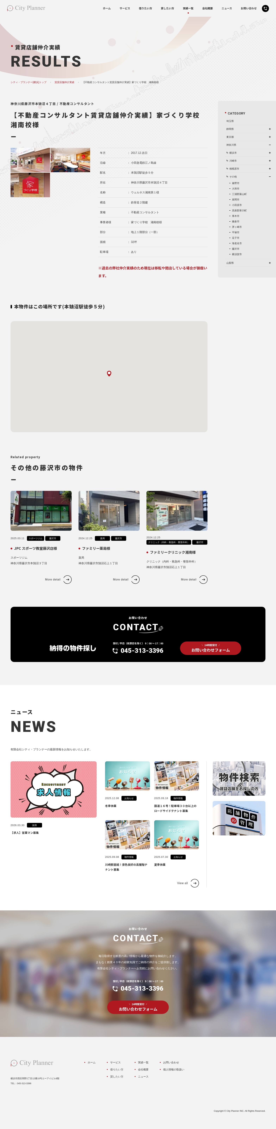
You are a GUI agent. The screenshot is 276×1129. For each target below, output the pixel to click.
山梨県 (230, 262)
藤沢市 (52, 545)
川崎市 (233, 160)
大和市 (235, 188)
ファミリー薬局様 (96, 555)
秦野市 (235, 183)
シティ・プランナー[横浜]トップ (28, 82)
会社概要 (207, 8)
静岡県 (230, 129)
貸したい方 (167, 8)
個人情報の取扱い (173, 1069)
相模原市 (234, 168)
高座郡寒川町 (239, 210)
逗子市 (235, 237)
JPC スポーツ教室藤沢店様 (35, 555)
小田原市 (237, 205)
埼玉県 (230, 121)
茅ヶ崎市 (237, 226)
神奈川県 (231, 144)
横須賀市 (237, 254)
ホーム (107, 8)
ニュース (227, 8)
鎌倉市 (235, 221)
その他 (233, 176)
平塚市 (235, 232)
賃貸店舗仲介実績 (64, 82)
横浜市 (233, 152)
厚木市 (235, 216)
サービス (125, 8)
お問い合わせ (249, 8)
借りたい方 (145, 8)
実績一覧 (188, 8)
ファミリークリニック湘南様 (173, 559)
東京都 (230, 137)
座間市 (235, 199)
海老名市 (237, 243)
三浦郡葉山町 (239, 194)
